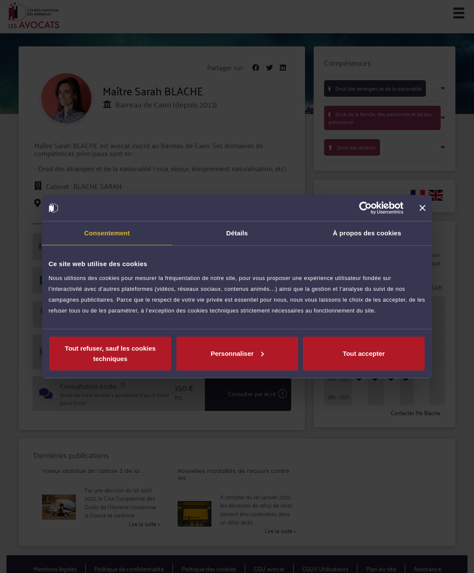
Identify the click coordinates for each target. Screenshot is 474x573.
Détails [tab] (237, 233)
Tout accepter (364, 353)
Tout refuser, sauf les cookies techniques (110, 353)
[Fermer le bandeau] (422, 208)
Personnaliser (237, 353)
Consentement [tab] (107, 233)
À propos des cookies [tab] (367, 233)
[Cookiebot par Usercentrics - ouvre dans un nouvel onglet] (365, 208)
